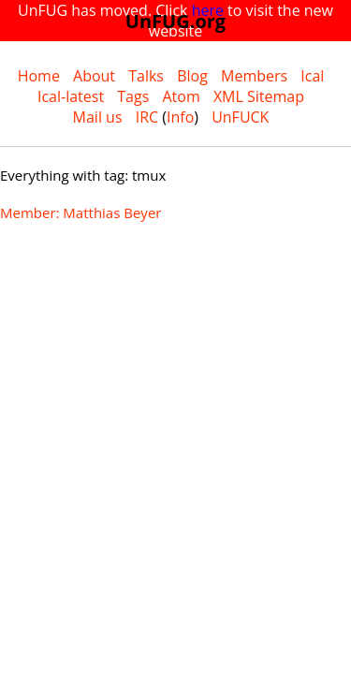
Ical (312, 76)
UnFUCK (240, 117)
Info (180, 117)
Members (254, 76)
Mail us (98, 117)
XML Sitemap (258, 96)
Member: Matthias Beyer (80, 212)
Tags (133, 96)
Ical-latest (70, 96)
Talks (146, 76)
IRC (147, 117)
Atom (180, 96)
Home (39, 76)
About (94, 76)
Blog (192, 76)
